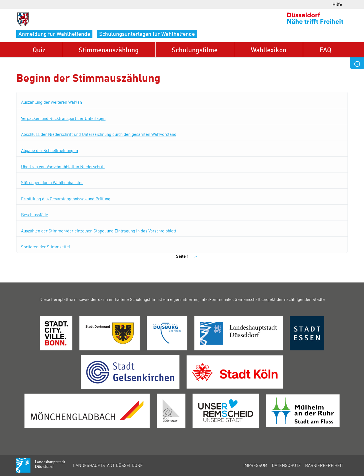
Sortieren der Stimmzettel (45, 247)
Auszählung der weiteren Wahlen (51, 102)
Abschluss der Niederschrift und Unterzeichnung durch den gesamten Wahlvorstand (98, 134)
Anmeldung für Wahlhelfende (54, 33)
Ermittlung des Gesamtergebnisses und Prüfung (65, 198)
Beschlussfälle (34, 214)
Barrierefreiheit (324, 465)
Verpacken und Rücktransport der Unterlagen (63, 118)
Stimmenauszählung (109, 49)
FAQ (325, 49)
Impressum (255, 465)
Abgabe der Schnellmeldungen (49, 150)
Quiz (39, 49)
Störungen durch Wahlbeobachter (52, 182)
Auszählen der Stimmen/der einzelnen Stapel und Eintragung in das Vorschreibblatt (98, 231)
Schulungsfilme (195, 49)
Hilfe (337, 4)
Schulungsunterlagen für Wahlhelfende (147, 33)
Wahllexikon (268, 49)
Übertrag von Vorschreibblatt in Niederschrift (63, 166)
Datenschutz (286, 465)
